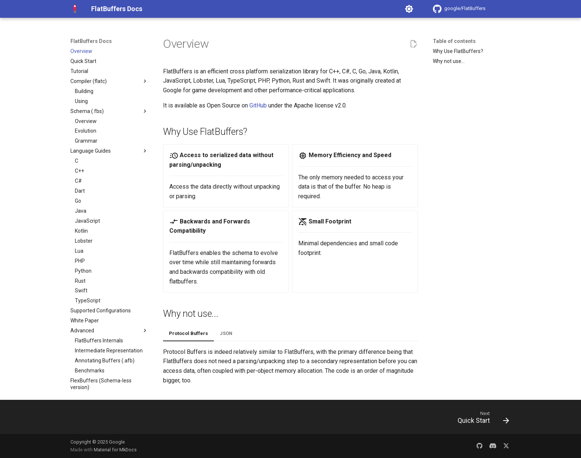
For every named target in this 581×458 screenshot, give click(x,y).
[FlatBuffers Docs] (74, 8)
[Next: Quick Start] (480, 419)
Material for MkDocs (115, 449)
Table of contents (454, 41)
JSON (226, 333)
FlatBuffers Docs (91, 41)
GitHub (258, 105)
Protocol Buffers (188, 333)
